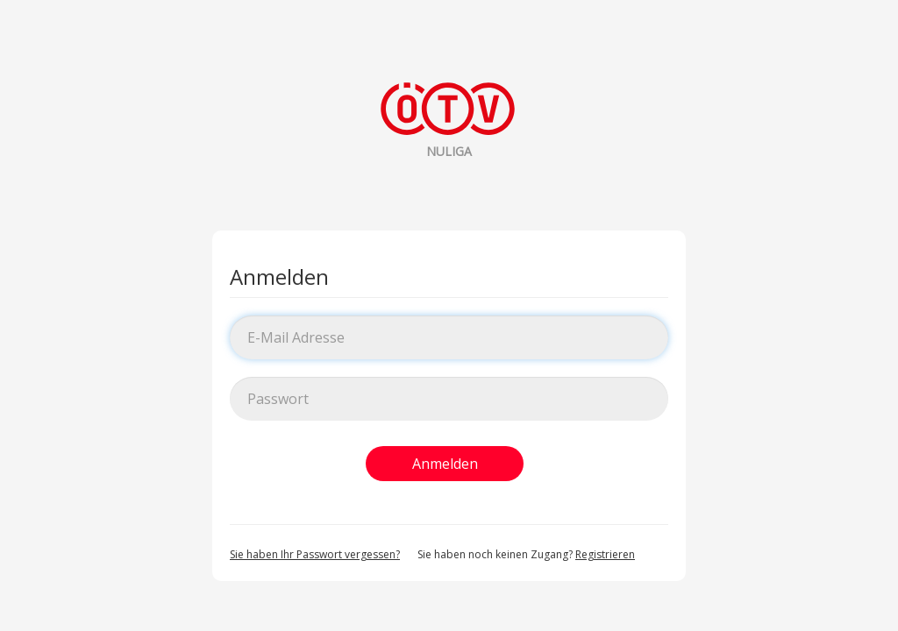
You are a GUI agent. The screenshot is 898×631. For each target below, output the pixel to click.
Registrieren (605, 554)
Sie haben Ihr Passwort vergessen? (315, 554)
